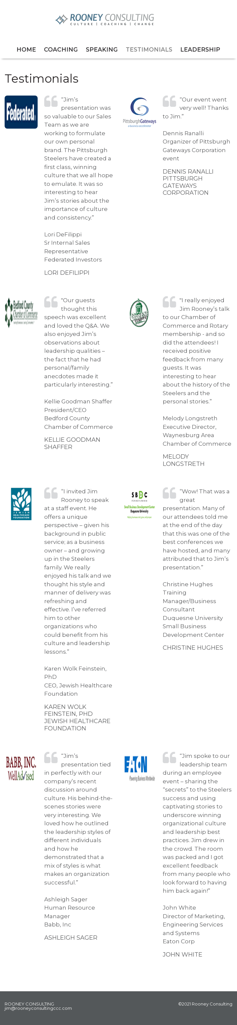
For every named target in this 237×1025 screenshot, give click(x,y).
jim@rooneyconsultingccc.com (38, 1008)
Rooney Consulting (118, 19)
